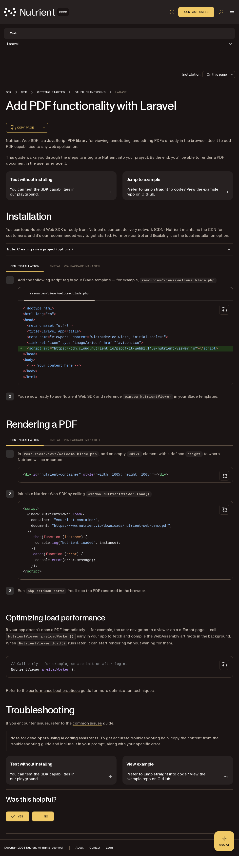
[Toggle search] (221, 12)
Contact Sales (196, 11)
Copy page (22, 128)
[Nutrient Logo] (36, 12)
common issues (87, 723)
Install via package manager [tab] (75, 266)
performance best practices (54, 690)
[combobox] (44, 128)
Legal (110, 848)
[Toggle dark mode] (171, 12)
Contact (94, 848)
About (79, 848)
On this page (220, 74)
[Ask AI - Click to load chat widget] (224, 841)
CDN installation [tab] (24, 266)
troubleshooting (25, 744)
